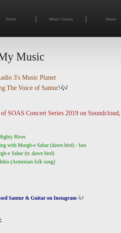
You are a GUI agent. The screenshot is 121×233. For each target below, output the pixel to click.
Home (11, 19)
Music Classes (61, 19)
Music (111, 19)
